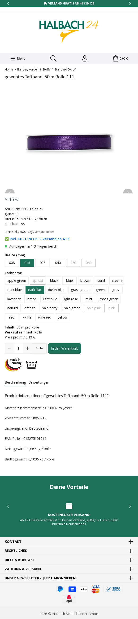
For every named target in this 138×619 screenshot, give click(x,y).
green (100, 290)
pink (111, 309)
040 (58, 263)
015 (27, 263)
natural (12, 309)
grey (115, 290)
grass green (80, 290)
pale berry (49, 309)
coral (101, 281)
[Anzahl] (18, 349)
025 (42, 263)
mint (89, 299)
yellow (62, 318)
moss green (109, 299)
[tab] (15, 383)
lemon (32, 299)
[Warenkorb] (120, 59)
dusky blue (56, 290)
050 (73, 263)
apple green (16, 281)
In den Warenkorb (64, 349)
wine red (44, 318)
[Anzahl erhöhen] (27, 349)
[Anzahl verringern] (9, 349)
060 (88, 263)
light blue (50, 299)
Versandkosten (44, 233)
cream (117, 281)
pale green (72, 309)
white (27, 318)
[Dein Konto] (84, 59)
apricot (37, 281)
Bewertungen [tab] (38, 383)
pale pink (94, 309)
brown (85, 281)
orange (29, 309)
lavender (14, 299)
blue (69, 281)
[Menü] (17, 58)
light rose (71, 299)
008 (12, 263)
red (11, 318)
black (54, 281)
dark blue (14, 290)
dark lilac (35, 290)
